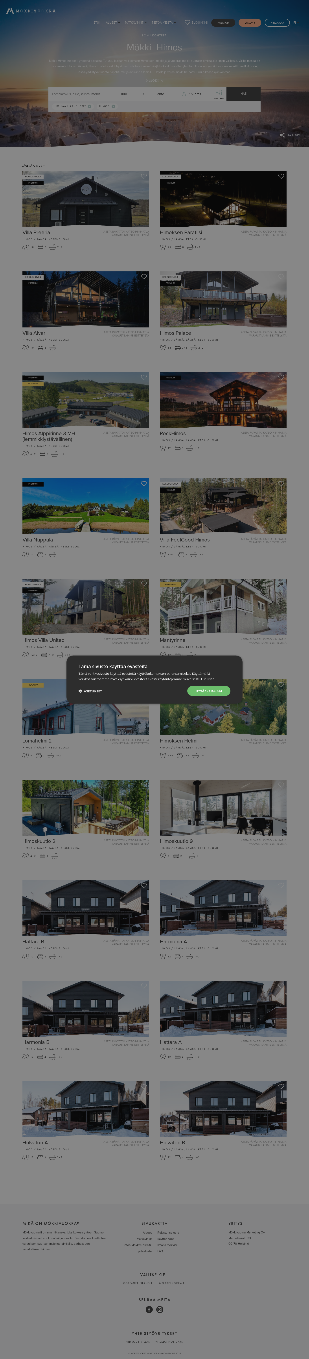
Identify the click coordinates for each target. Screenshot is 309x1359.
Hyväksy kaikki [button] (209, 691)
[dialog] (154, 679)
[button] (90, 691)
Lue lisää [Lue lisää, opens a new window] (207, 679)
